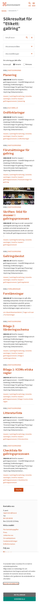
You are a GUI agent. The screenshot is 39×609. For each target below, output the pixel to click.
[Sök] (26, 37)
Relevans (27, 64)
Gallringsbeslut (13, 256)
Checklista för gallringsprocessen (16, 452)
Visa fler (19, 490)
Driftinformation (9, 544)
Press (5, 532)
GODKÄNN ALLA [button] (19, 599)
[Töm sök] (31, 37)
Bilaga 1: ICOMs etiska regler (18, 371)
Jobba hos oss (8, 535)
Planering (10, 75)
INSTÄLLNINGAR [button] (19, 595)
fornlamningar (9, 315)
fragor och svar (28, 312)
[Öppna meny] (34, 4)
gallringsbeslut (23, 282)
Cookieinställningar (10, 541)
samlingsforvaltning (17, 96)
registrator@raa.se (10, 513)
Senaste (17, 64)
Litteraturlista (12, 413)
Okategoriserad (14, 70)
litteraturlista (23, 439)
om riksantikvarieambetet (12, 312)
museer (5, 96)
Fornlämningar (14, 289)
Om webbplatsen (9, 538)
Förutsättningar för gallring (16, 151)
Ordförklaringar (14, 112)
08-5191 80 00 (8, 518)
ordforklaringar (23, 139)
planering (21, 101)
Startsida (4, 10)
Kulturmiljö (13, 108)
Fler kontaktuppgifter (11, 529)
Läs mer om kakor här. (11, 583)
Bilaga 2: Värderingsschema (16, 327)
